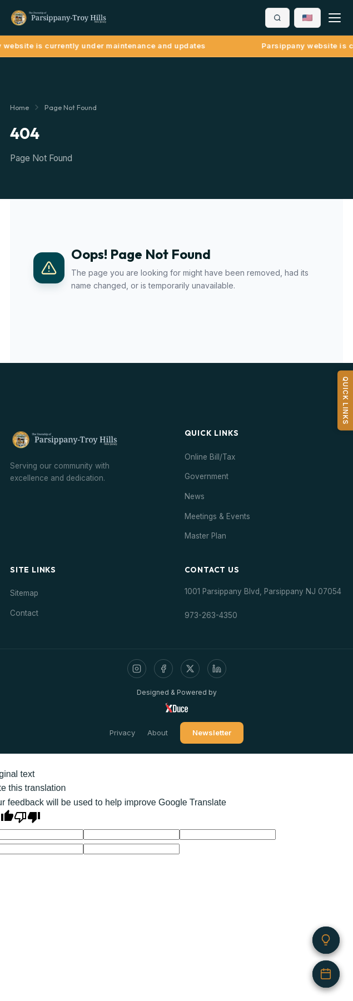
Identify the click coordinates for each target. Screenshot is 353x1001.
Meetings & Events (217, 516)
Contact (24, 613)
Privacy (122, 732)
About (157, 732)
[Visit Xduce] (177, 707)
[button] (307, 18)
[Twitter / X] (190, 668)
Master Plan (205, 535)
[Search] (277, 18)
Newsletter (211, 732)
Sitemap (24, 593)
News (195, 496)
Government (206, 476)
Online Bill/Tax (210, 456)
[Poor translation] (27, 817)
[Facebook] (163, 668)
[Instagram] (136, 668)
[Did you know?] (325, 937)
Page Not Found (70, 107)
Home (19, 107)
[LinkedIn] (216, 668)
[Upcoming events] (325, 973)
